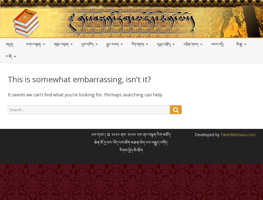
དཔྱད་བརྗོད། (164, 44)
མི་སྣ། (239, 44)
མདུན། (9, 44)
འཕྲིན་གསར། (191, 44)
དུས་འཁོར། (87, 44)
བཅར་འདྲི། (217, 44)
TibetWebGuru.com (237, 134)
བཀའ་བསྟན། (33, 44)
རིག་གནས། (138, 44)
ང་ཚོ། (9, 56)
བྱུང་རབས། (112, 44)
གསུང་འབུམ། (61, 44)
